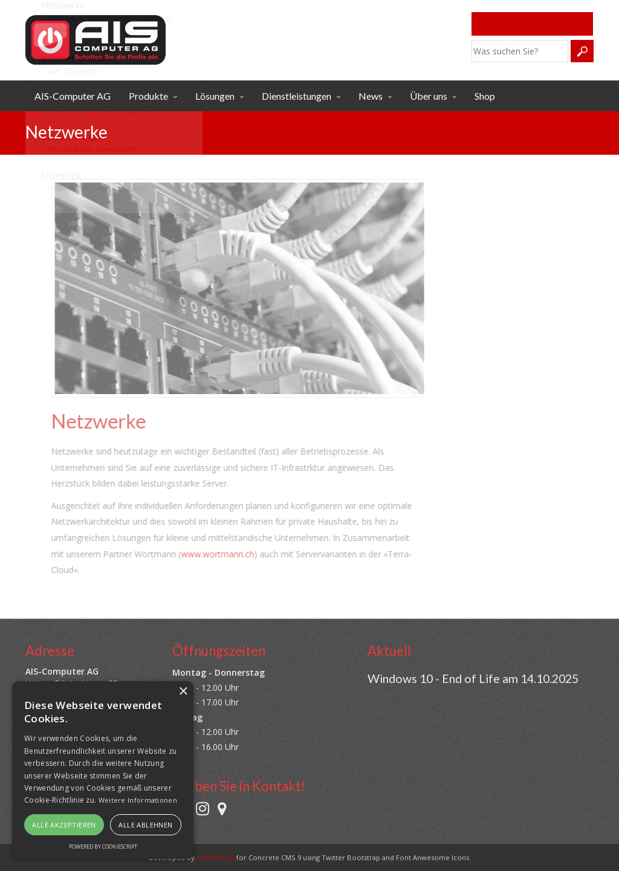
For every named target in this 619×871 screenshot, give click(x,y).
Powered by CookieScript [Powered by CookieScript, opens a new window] (103, 846)
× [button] (182, 691)
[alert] (102, 770)
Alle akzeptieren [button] (64, 824)
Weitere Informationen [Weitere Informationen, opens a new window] (138, 800)
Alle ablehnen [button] (145, 824)
